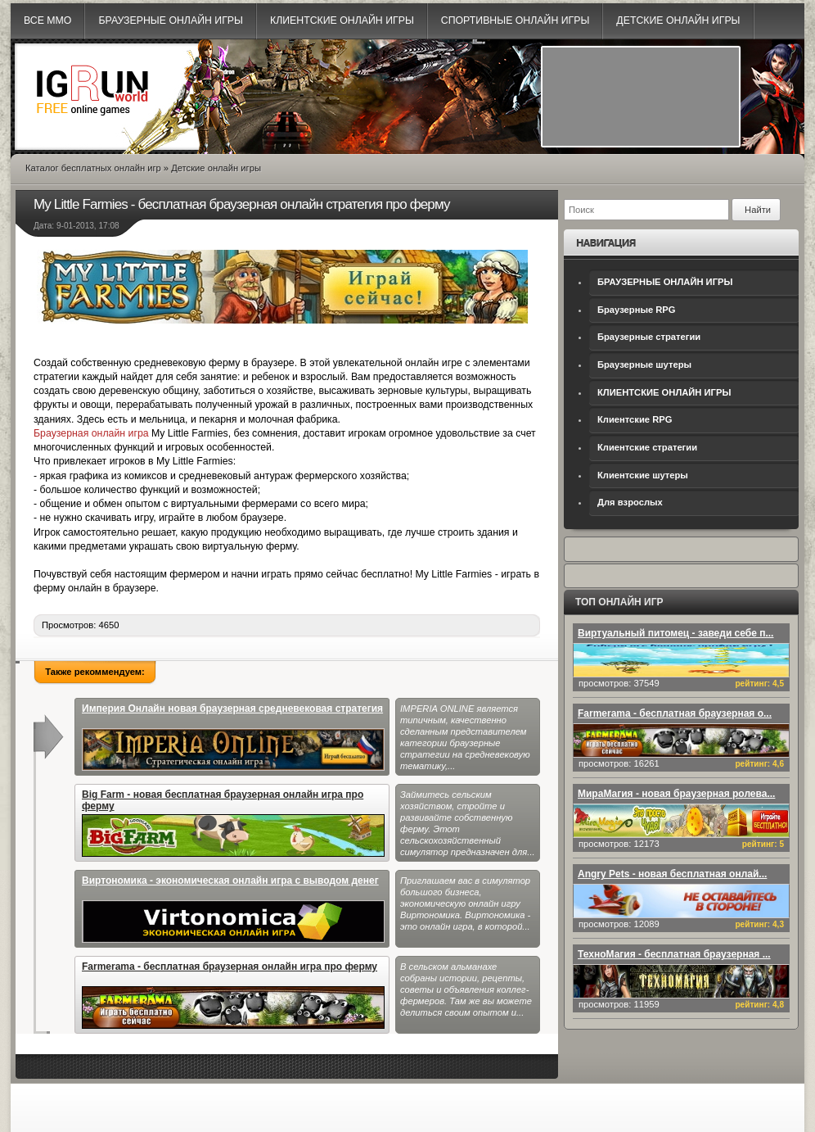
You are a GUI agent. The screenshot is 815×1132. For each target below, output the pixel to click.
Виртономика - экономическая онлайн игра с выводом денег (233, 909)
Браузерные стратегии (648, 337)
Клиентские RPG (634, 419)
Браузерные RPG (636, 310)
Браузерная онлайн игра (91, 433)
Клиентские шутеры (642, 475)
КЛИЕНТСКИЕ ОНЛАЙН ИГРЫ (664, 392)
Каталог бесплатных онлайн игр (93, 168)
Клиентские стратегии (647, 447)
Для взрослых (630, 502)
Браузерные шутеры (644, 364)
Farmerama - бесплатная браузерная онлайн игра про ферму (233, 995)
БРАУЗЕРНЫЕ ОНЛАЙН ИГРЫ (664, 282)
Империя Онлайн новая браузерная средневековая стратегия (233, 737)
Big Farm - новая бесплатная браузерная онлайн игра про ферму (233, 823)
